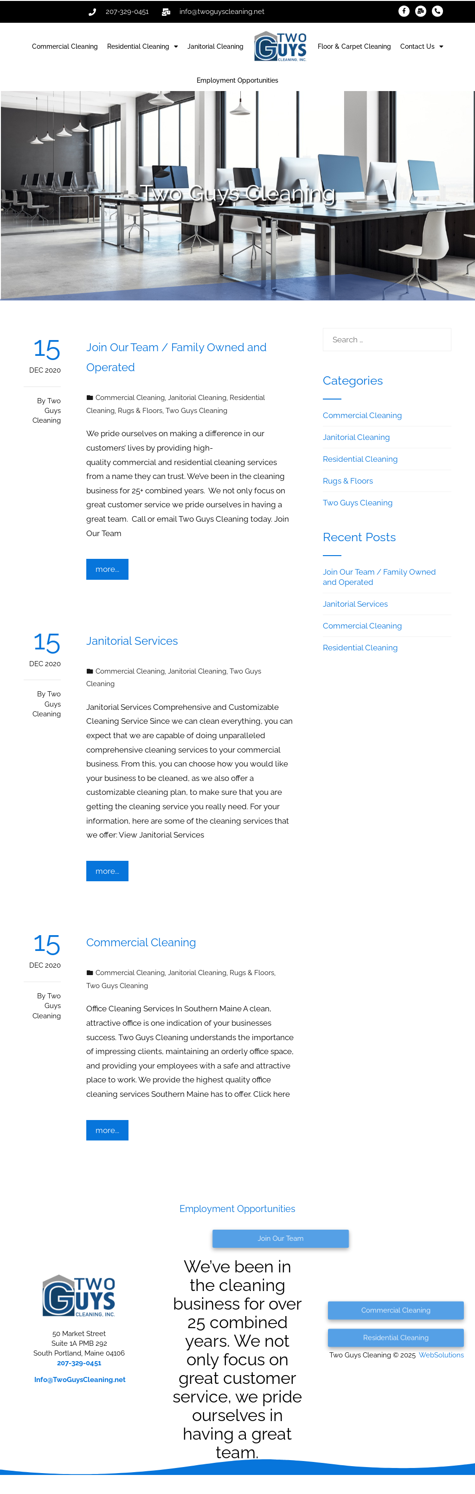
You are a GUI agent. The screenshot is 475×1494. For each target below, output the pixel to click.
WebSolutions (441, 1355)
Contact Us (421, 46)
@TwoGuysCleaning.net (80, 1380)
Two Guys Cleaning (46, 411)
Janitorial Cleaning (215, 46)
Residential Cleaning (142, 46)
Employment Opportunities (237, 80)
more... (107, 569)
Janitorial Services (132, 641)
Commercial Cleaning (65, 46)
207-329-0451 (79, 1363)
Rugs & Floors (140, 410)
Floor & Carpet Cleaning (354, 46)
